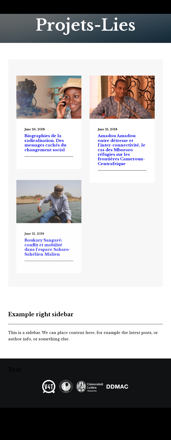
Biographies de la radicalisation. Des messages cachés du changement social (45, 142)
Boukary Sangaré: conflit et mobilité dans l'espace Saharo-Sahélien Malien (47, 259)
